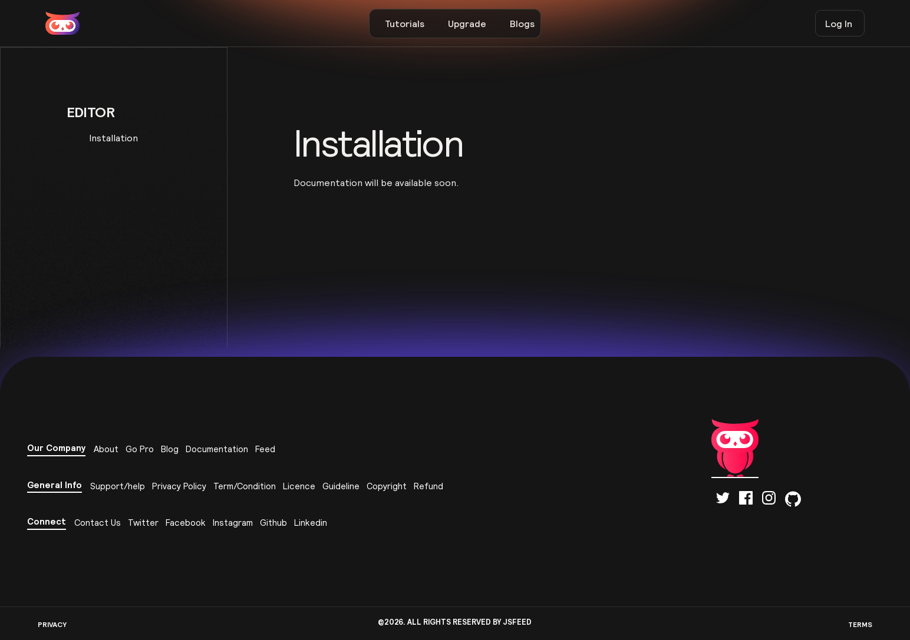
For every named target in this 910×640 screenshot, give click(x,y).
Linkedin (310, 523)
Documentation (217, 449)
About (106, 449)
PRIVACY (52, 624)
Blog (170, 449)
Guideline (341, 486)
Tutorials (404, 23)
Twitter (143, 523)
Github (273, 523)
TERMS (860, 624)
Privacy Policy (179, 486)
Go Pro (140, 449)
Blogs (522, 23)
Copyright (387, 486)
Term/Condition (244, 486)
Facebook (186, 523)
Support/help (117, 486)
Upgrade (467, 23)
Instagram (233, 523)
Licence (299, 486)
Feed (265, 449)
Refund (428, 486)
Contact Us (97, 523)
